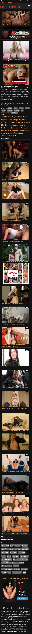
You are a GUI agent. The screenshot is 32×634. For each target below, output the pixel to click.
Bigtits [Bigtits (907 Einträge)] (3, 120)
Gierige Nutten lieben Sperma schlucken (13, 324)
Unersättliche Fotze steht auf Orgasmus (13, 367)
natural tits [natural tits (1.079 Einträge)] (10, 128)
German (27, 108)
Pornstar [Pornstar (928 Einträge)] (24, 128)
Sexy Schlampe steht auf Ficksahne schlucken (15, 261)
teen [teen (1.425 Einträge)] (21, 133)
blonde (15, 108)
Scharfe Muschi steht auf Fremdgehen (12, 451)
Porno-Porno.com (12, 6)
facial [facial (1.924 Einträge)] (17, 122)
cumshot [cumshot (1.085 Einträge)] (4, 122)
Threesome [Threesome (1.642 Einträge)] (5, 136)
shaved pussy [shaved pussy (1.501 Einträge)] (23, 130)
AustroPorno (14, 112)
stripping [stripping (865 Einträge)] (11, 133)
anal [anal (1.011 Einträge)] (10, 117)
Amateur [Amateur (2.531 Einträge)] (5, 117)
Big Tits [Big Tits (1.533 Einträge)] (27, 117)
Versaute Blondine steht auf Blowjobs (12, 492)
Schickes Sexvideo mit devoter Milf (12, 200)
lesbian (3, 110)
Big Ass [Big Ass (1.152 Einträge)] (15, 117)
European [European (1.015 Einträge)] (11, 122)
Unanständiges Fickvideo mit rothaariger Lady (15, 430)
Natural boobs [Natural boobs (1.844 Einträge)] (22, 560)
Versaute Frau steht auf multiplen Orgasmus (14, 533)
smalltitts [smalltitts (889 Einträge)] (4, 133)
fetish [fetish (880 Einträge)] (22, 122)
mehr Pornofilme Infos (7, 99)
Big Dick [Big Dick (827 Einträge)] (21, 117)
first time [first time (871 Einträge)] (27, 122)
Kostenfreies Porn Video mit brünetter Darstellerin (16, 471)
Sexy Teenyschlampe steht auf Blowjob (13, 303)
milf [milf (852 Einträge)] (21, 125)
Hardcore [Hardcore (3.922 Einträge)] (5, 125)
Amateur (10, 108)
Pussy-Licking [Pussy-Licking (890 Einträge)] (6, 130)
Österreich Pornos (13, 1)
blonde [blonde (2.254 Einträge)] (9, 120)
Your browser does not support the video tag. (16, 20)
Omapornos (10, 2)
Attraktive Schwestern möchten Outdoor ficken (15, 387)
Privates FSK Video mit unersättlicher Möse (14, 179)
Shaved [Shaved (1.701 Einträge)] (15, 130)
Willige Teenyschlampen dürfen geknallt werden (15, 512)
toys (22, 110)
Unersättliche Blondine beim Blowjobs (12, 241)
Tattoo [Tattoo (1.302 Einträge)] (16, 133)
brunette (21, 108)
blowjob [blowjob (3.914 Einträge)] (15, 119)
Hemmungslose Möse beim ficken (11, 220)
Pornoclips (22, 1)
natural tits (10, 110)
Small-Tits (17, 110)
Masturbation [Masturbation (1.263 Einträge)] (15, 125)
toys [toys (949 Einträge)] (12, 136)
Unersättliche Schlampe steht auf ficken (13, 158)
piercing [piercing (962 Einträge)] (17, 128)
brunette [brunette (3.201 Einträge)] (23, 120)
